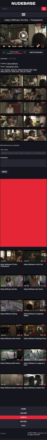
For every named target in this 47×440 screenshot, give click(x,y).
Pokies (29, 71)
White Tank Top (6, 71)
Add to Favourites (36, 52)
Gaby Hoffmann (12, 63)
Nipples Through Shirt (25, 70)
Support (3, 433)
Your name (4, 150)
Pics (23, 426)
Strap (35, 70)
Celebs (23, 413)
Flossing (7, 70)
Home (23, 409)
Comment (4, 158)
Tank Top (23, 71)
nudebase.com (42, 433)
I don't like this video (25, 52)
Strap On (14, 70)
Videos (23, 417)
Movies (23, 421)
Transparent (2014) (12, 67)
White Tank (15, 71)
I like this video (4, 52)
